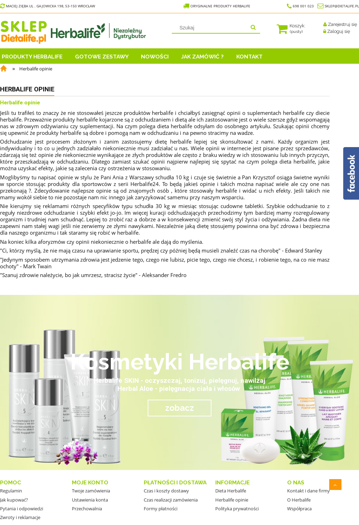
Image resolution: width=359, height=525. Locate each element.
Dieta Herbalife (230, 491)
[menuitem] (36, 55)
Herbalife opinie (231, 500)
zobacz (179, 408)
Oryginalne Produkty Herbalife (217, 6)
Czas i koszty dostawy (166, 491)
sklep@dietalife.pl (342, 6)
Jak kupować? (14, 500)
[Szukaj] (253, 27)
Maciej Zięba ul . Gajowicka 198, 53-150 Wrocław (47, 6)
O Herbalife (299, 500)
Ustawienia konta (90, 500)
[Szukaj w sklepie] (210, 27)
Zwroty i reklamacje (20, 517)
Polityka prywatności (237, 508)
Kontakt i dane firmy (308, 491)
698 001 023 (300, 6)
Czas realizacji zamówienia (171, 500)
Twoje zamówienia (91, 491)
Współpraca (299, 508)
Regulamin (11, 491)
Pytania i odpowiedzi (21, 508)
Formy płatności (160, 508)
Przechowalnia (87, 508)
